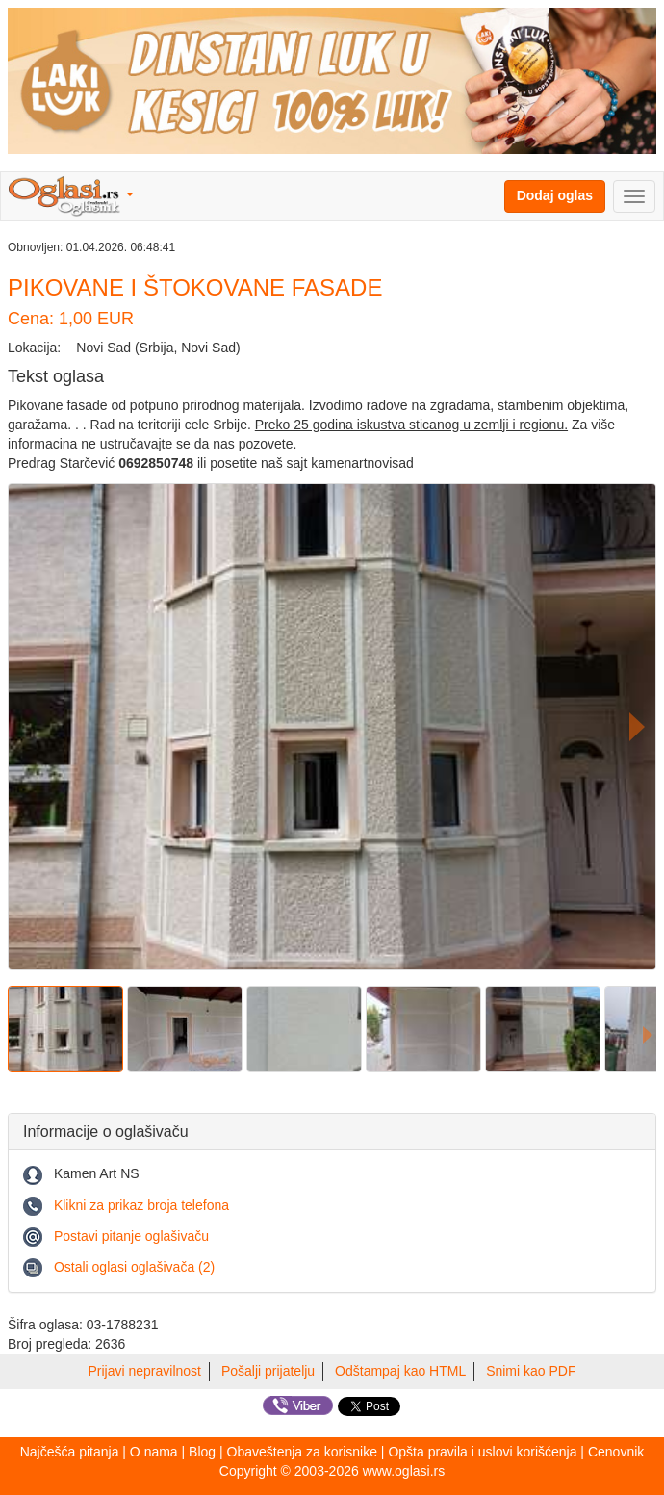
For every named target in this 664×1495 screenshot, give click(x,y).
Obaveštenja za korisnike (302, 1451)
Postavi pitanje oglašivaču (131, 1236)
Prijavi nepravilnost (145, 1371)
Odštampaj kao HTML (400, 1371)
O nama (154, 1451)
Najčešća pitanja (69, 1451)
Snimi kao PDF (530, 1371)
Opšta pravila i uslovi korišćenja (482, 1451)
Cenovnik (616, 1451)
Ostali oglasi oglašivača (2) (134, 1267)
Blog (202, 1451)
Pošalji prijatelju (268, 1371)
